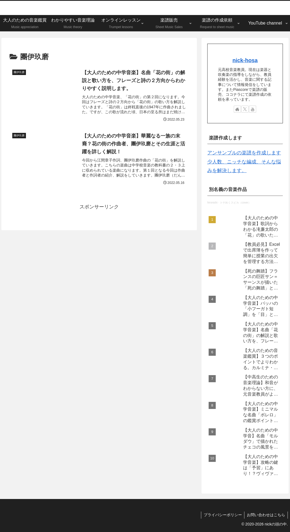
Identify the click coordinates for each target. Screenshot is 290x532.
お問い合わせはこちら (266, 515)
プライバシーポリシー (222, 515)
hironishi (212, 202)
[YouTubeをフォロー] (252, 109)
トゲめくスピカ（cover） (235, 202)
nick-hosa (245, 60)
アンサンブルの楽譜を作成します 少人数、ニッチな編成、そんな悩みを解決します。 (244, 161)
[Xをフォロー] (244, 109)
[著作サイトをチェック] (237, 109)
